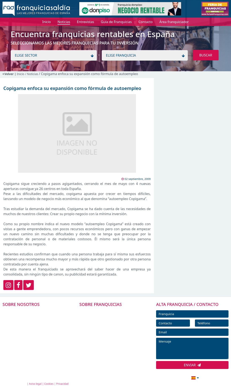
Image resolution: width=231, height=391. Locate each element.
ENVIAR (192, 365)
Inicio (20, 74)
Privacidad (62, 384)
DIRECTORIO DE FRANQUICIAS (108, 321)
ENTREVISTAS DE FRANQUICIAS (109, 349)
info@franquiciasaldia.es (158, 377)
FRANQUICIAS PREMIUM (104, 312)
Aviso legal (35, 384)
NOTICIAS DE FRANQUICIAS (106, 340)
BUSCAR (205, 55)
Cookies (49, 384)
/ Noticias (32, 74)
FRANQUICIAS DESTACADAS (106, 331)
